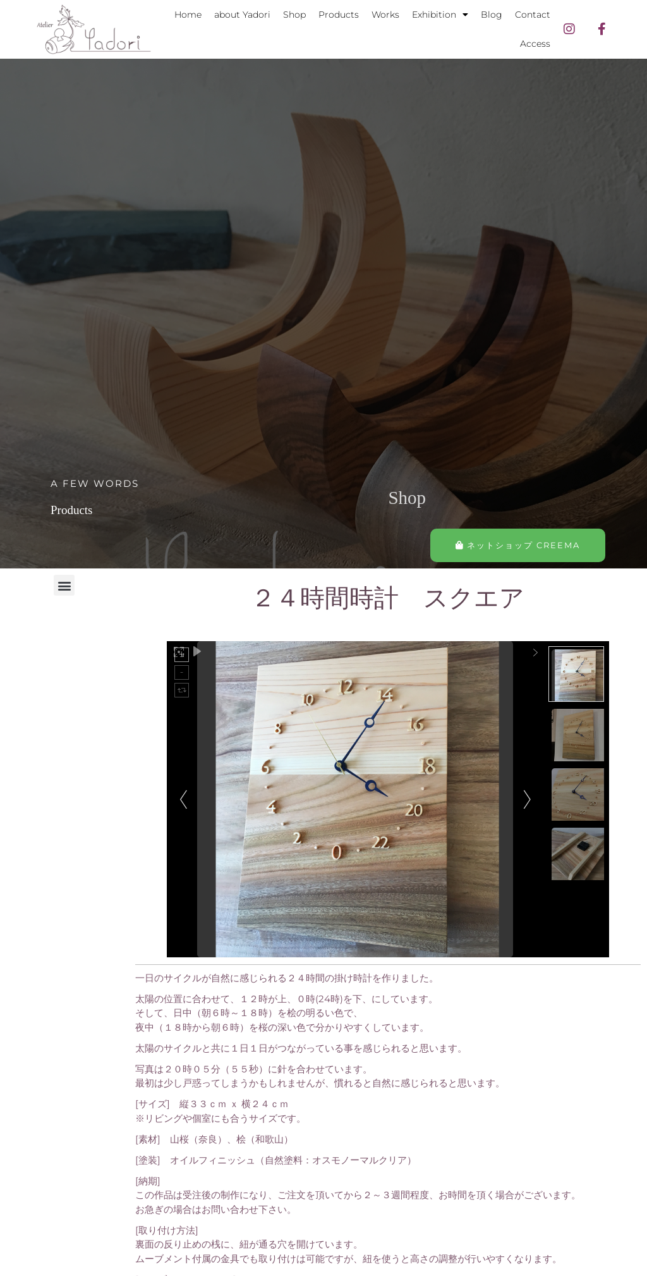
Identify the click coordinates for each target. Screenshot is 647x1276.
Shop (294, 14)
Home (188, 14)
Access (535, 43)
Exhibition (440, 14)
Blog (491, 14)
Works (385, 14)
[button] (64, 585)
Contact (532, 14)
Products (338, 14)
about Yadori (242, 14)
